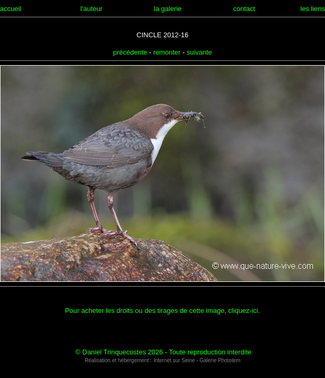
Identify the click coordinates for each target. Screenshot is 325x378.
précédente (130, 52)
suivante (199, 52)
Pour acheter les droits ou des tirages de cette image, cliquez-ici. (162, 310)
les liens (312, 9)
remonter (166, 52)
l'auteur (91, 9)
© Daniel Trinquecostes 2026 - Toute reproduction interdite (163, 352)
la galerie (168, 9)
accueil (10, 9)
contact (244, 9)
